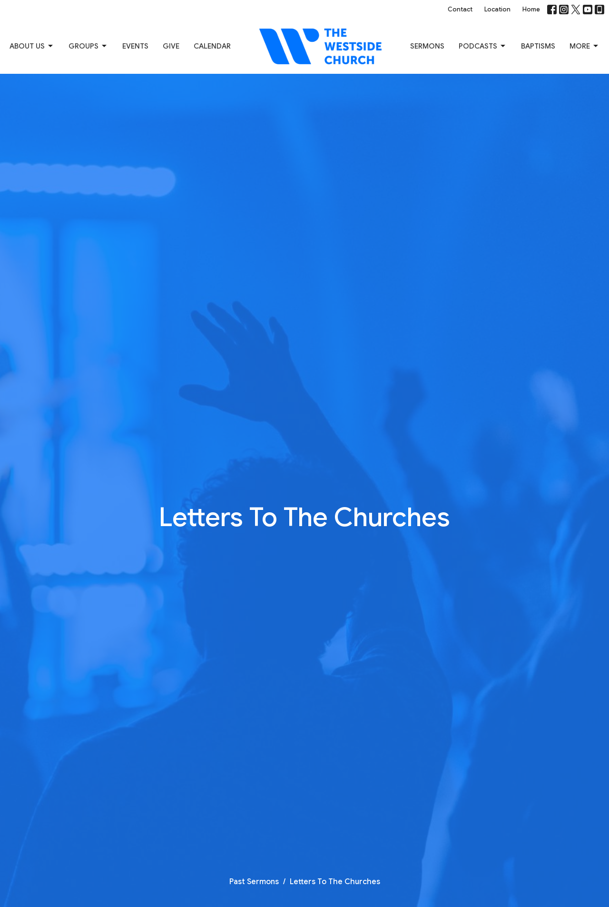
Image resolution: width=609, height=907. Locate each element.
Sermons (427, 46)
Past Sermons (254, 882)
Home (531, 9)
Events (135, 46)
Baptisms (538, 46)
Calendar (212, 46)
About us (32, 46)
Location (497, 9)
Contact (460, 9)
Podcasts (483, 46)
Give (171, 46)
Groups (88, 46)
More (584, 46)
